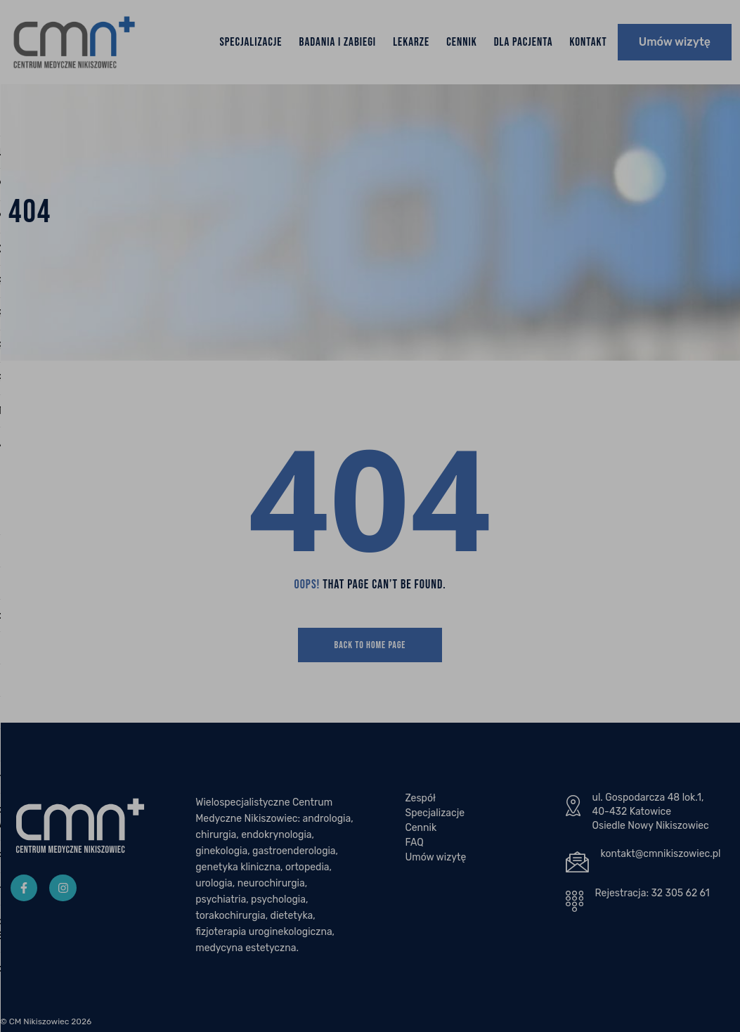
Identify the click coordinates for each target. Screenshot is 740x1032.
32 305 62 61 (680, 893)
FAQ (414, 843)
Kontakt (587, 42)
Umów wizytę (674, 42)
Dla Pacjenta (523, 42)
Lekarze (411, 42)
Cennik (461, 42)
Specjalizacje (250, 42)
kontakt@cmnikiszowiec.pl (661, 854)
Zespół (420, 798)
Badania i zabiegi (338, 42)
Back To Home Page (370, 645)
